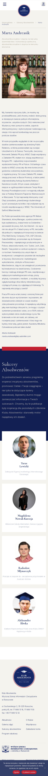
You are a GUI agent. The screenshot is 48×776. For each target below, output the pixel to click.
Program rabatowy (10, 734)
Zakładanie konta (33, 729)
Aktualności (6, 720)
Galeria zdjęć (7, 724)
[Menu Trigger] (4, 4)
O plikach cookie (29, 772)
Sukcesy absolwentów (11, 729)
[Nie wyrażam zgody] (45, 768)
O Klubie (29, 720)
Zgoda (16, 772)
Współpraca (31, 724)
